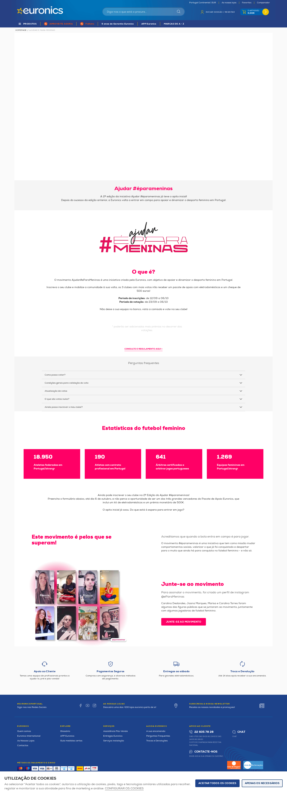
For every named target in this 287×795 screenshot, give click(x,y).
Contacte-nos (205, 751)
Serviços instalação (113, 740)
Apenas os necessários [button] (262, 783)
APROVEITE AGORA (61, 24)
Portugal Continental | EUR (202, 3)
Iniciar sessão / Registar (220, 12)
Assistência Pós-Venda (115, 731)
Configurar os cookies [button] (124, 788)
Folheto (89, 24)
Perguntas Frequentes (158, 736)
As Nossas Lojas (25, 740)
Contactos (22, 745)
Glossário (65, 731)
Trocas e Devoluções (157, 740)
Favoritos (246, 3)
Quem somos (24, 731)
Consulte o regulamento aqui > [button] (143, 349)
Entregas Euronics (112, 736)
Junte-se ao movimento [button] (183, 621)
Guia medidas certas (71, 740)
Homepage (21, 30)
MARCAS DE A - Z (174, 24)
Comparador (263, 3)
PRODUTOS (30, 24)
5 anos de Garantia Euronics (118, 24)
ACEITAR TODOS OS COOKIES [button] (217, 783)
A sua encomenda (155, 731)
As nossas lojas (229, 3)
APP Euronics (148, 24)
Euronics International (28, 736)
